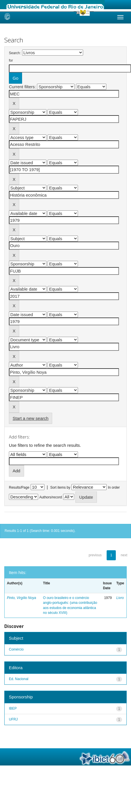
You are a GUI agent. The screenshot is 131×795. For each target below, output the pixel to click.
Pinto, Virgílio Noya (21, 598)
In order (114, 487)
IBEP (13, 708)
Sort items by (60, 487)
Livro (120, 598)
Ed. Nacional (18, 679)
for (11, 60)
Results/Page (19, 487)
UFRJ (13, 719)
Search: (15, 53)
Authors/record (50, 497)
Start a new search (30, 418)
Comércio (16, 649)
